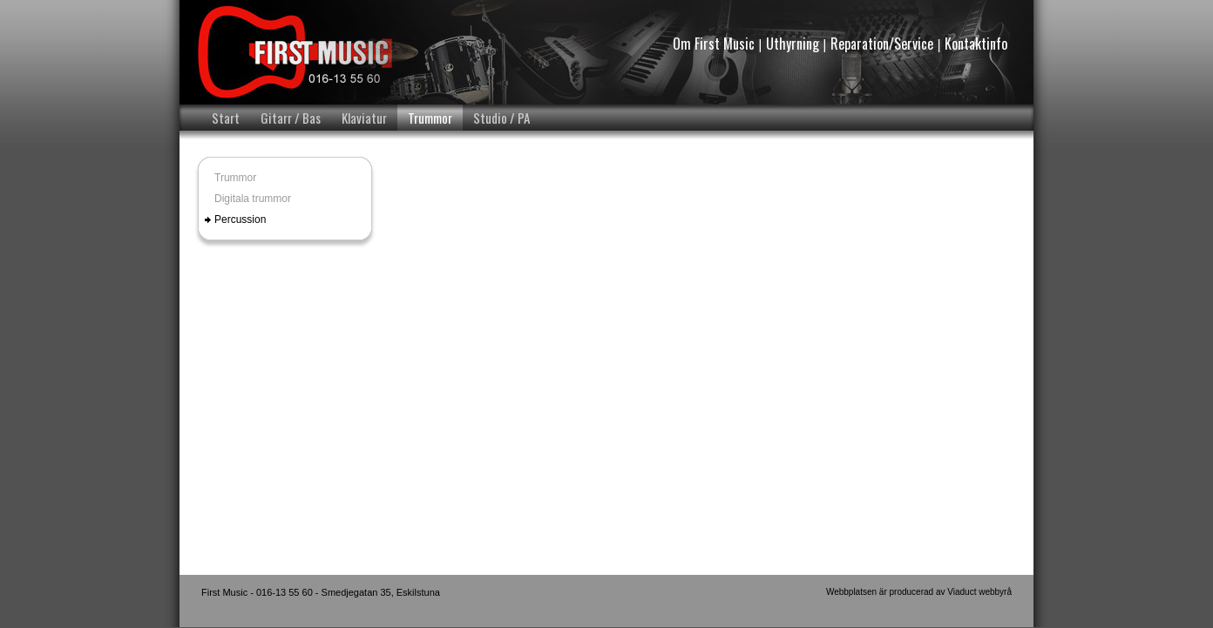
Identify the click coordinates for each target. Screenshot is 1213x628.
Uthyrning (792, 43)
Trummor (430, 117)
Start (226, 117)
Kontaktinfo (976, 43)
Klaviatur (364, 117)
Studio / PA (501, 117)
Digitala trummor (252, 198)
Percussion (240, 219)
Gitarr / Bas (291, 117)
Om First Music (714, 43)
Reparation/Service (881, 43)
